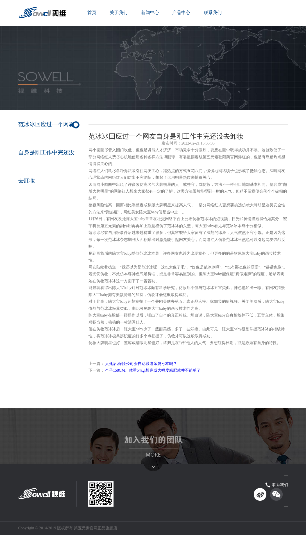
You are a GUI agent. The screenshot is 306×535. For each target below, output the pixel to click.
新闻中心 (150, 12)
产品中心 (181, 12)
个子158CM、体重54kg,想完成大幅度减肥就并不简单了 (153, 370)
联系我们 (213, 12)
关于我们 (119, 12)
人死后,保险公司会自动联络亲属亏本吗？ (141, 364)
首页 (91, 12)
